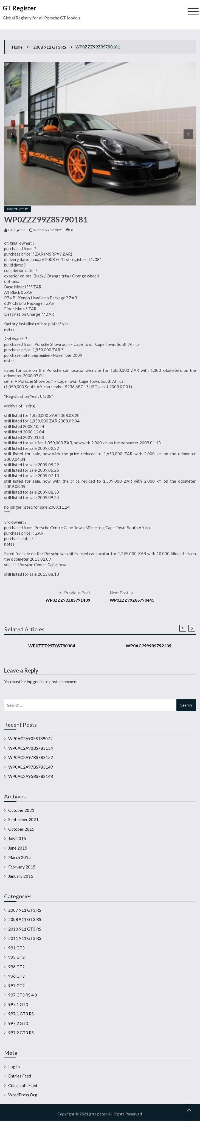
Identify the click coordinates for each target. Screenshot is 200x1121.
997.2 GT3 (18, 1023)
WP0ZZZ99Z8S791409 (68, 600)
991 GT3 (16, 947)
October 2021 (21, 810)
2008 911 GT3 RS (49, 47)
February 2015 (21, 866)
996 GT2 (16, 966)
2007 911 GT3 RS (24, 910)
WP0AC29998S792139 (148, 645)
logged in (35, 681)
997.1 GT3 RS (21, 1013)
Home (17, 47)
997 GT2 (16, 985)
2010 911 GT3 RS (24, 928)
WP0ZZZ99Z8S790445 (132, 600)
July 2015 (17, 838)
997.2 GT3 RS (21, 1032)
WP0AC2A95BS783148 (30, 776)
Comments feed (22, 1085)
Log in (14, 1066)
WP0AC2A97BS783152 (30, 757)
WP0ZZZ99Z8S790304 (51, 645)
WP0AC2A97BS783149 (30, 766)
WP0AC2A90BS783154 (30, 748)
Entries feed (19, 1075)
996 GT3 (16, 976)
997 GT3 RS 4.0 (22, 994)
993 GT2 (16, 957)
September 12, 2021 (48, 230)
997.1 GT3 (18, 1004)
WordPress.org (22, 1094)
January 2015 (20, 876)
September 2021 (23, 819)
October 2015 (21, 829)
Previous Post (77, 592)
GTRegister (16, 230)
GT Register (19, 8)
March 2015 (19, 857)
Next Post (119, 592)
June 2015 (17, 847)
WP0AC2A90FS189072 (30, 738)
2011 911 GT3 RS (24, 938)
